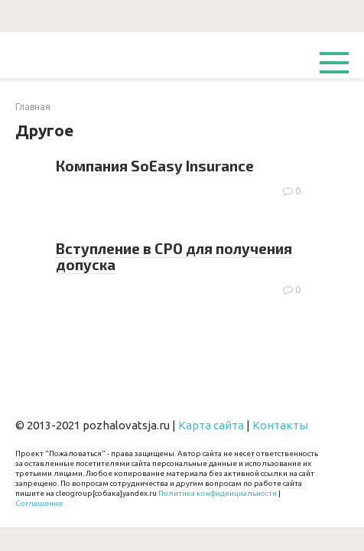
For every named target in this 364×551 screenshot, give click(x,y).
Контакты (280, 425)
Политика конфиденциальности (217, 493)
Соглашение (39, 503)
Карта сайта (211, 425)
